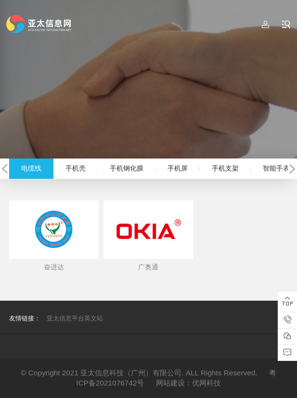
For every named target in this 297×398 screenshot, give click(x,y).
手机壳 (75, 168)
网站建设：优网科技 (188, 383)
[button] (5, 168)
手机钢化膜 (126, 168)
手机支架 (225, 168)
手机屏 (178, 168)
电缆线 (31, 168)
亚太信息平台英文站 (75, 318)
